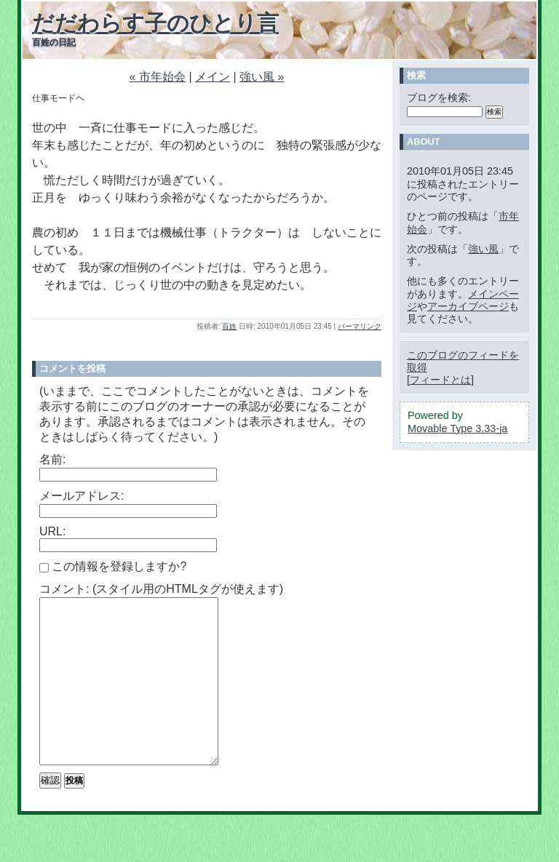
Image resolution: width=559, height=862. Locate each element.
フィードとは (440, 380)
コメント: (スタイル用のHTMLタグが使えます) (161, 589)
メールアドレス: (81, 496)
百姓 (229, 326)
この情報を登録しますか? (112, 566)
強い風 (483, 249)
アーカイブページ (468, 306)
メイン (212, 77)
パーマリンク (359, 326)
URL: (52, 531)
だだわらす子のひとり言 (155, 23)
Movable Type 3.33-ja (457, 428)
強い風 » (261, 77)
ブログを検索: (439, 97)
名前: (52, 459)
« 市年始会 (158, 77)
